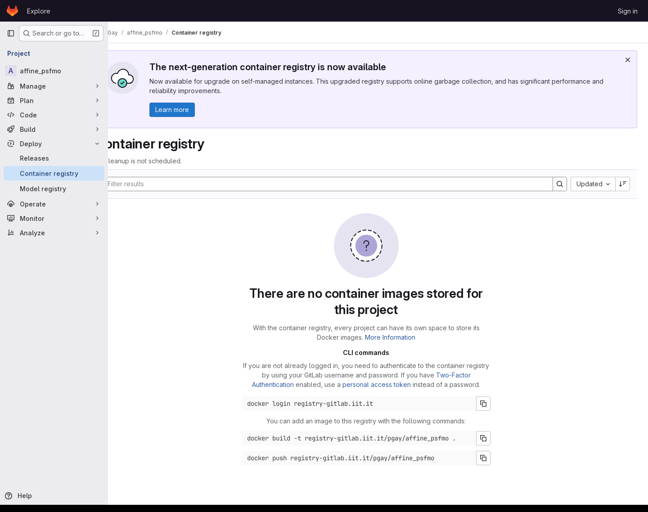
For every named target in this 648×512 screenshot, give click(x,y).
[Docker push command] (371, 458)
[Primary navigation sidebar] (11, 33)
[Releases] (54, 158)
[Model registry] (54, 188)
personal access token (389, 384)
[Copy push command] (495, 458)
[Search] (335, 184)
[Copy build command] (495, 438)
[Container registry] (54, 173)
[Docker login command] (371, 403)
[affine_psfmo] (54, 70)
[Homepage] (12, 11)
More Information (402, 337)
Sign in (628, 11)
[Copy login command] (495, 403)
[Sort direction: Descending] (623, 184)
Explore (38, 11)
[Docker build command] (371, 438)
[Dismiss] (627, 59)
